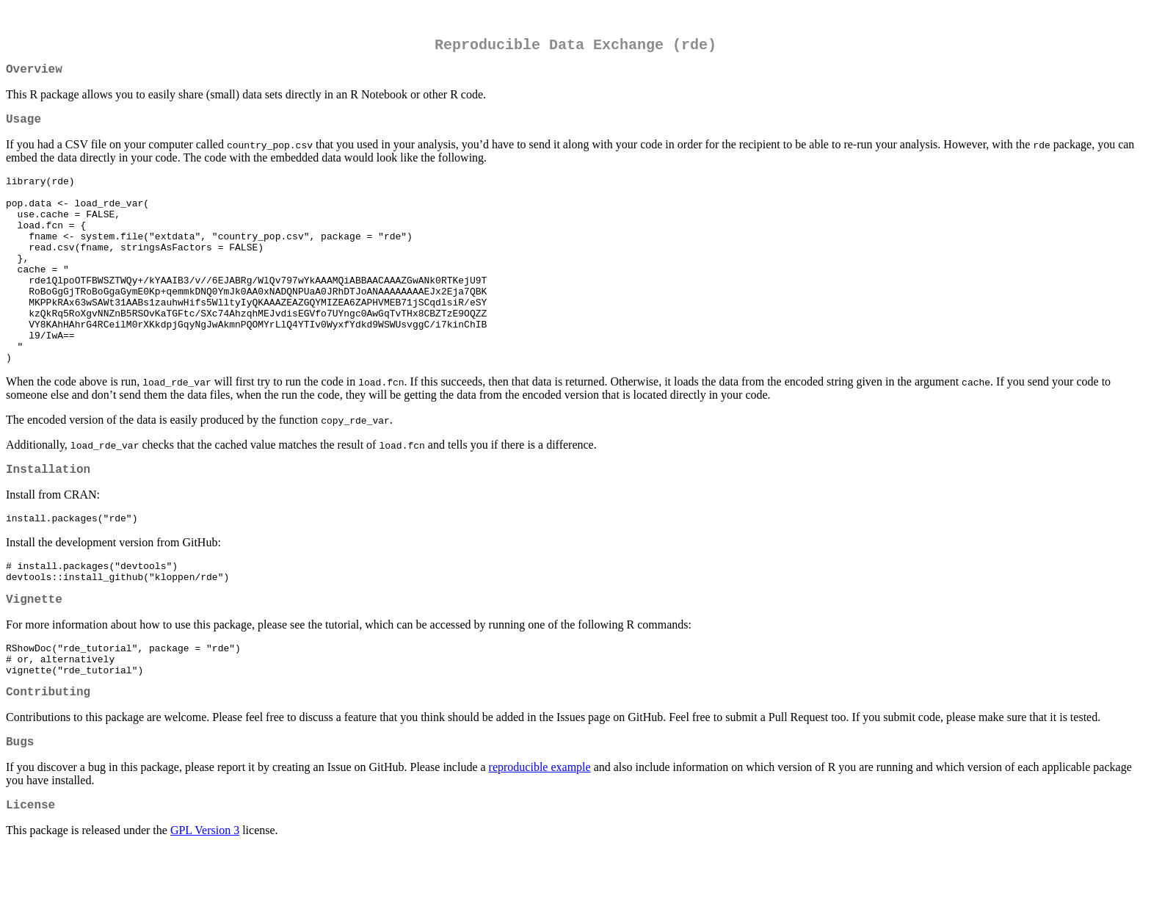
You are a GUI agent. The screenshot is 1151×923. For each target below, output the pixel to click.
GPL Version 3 (204, 904)
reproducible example (540, 838)
